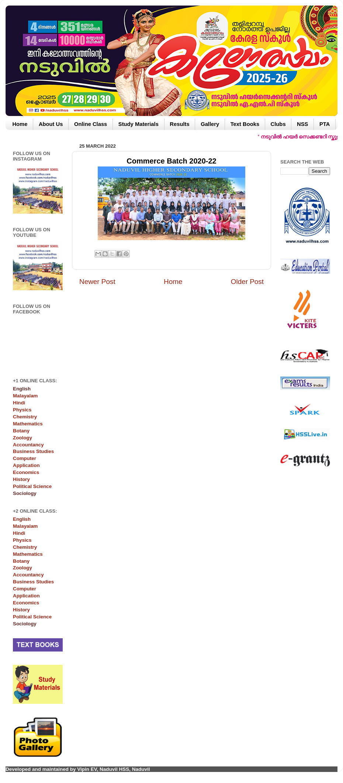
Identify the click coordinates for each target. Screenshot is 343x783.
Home (19, 124)
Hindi (19, 402)
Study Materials (138, 124)
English (22, 519)
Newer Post (97, 281)
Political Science (32, 486)
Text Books (245, 124)
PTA (324, 124)
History (21, 479)
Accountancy (28, 444)
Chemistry (25, 416)
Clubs (278, 124)
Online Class (90, 124)
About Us (51, 124)
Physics (22, 409)
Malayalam (25, 395)
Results (179, 124)
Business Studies (33, 451)
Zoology (22, 437)
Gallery (210, 124)
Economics (26, 472)
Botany (21, 430)
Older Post (247, 281)
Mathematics (28, 423)
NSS (302, 124)
